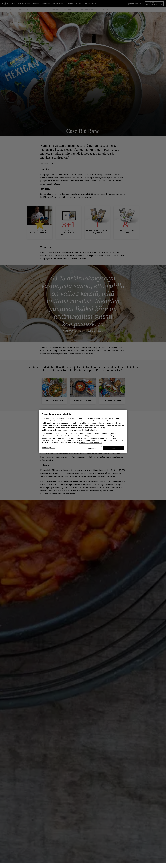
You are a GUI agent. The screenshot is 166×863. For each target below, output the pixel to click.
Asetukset (91, 448)
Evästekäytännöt (48, 448)
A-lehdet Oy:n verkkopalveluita (90, 443)
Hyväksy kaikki (113, 448)
